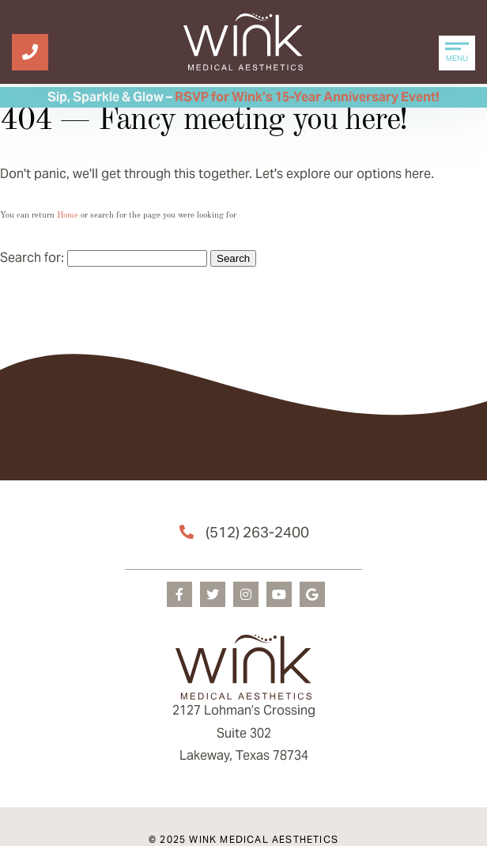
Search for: (32, 257)
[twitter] (212, 594)
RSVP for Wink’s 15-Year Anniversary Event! (307, 97)
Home (67, 215)
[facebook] (179, 594)
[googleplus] (312, 594)
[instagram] (246, 594)
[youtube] (279, 594)
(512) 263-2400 (257, 532)
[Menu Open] (457, 53)
